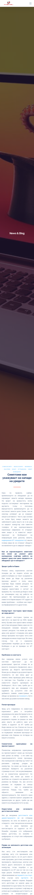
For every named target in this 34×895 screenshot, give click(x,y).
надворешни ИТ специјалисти (14, 540)
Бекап (14, 469)
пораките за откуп (24, 875)
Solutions (7, 469)
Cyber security (7, 466)
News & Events (18, 466)
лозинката (23, 696)
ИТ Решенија (22, 469)
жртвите (24, 878)
